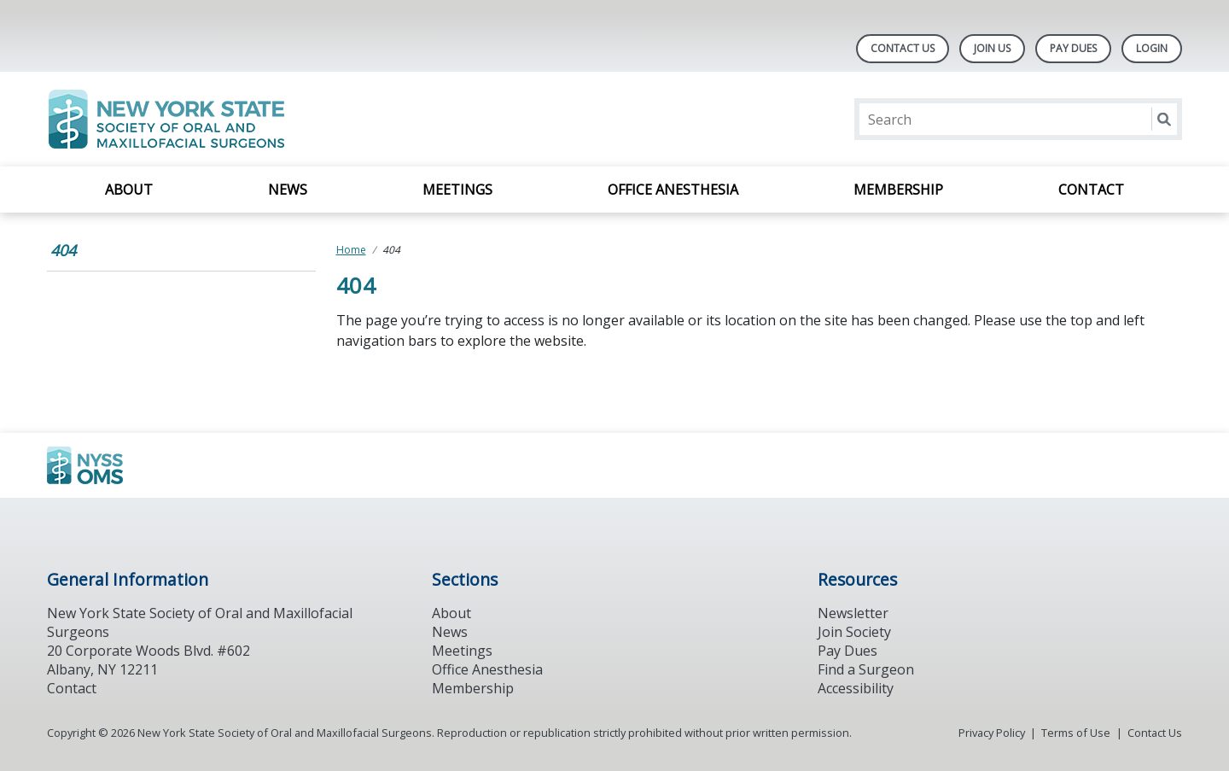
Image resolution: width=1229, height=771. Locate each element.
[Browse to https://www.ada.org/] (133, 465)
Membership (898, 189)
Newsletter (853, 613)
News (287, 189)
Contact (1091, 189)
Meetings (457, 189)
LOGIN (1152, 48)
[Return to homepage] (267, 119)
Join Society (854, 631)
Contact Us (903, 48)
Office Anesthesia (673, 189)
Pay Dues (1073, 48)
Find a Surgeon (866, 669)
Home (351, 249)
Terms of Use (1075, 732)
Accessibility (856, 688)
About (129, 189)
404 (63, 250)
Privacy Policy (991, 732)
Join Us (992, 48)
